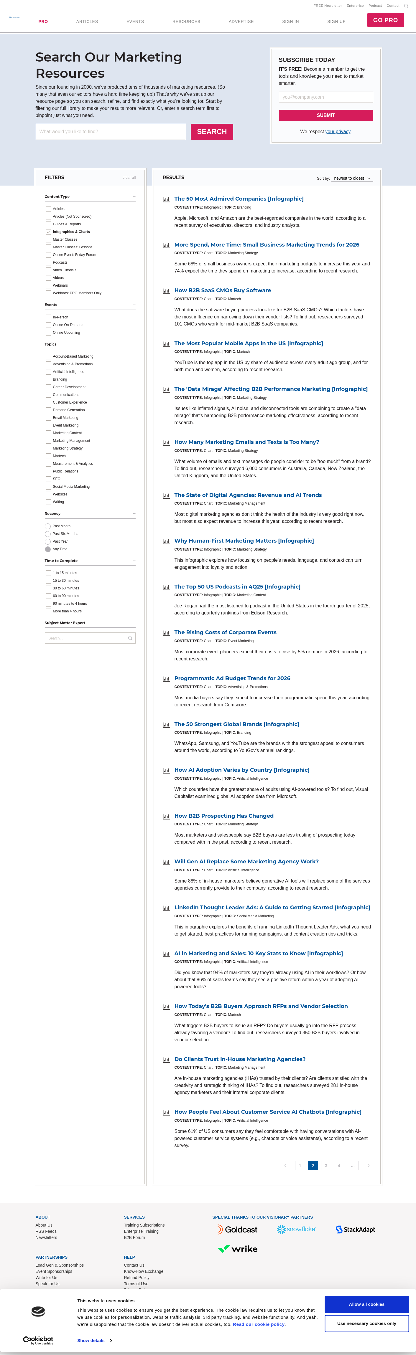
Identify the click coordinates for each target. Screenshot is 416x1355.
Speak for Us (48, 1284)
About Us (44, 1226)
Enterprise (355, 6)
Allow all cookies (367, 1307)
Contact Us (134, 1266)
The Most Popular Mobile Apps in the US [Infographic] (249, 344)
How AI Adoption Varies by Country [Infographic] (242, 771)
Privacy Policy (137, 1290)
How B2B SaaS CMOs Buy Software (223, 291)
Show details (91, 1343)
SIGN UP (336, 22)
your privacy (337, 132)
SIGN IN (290, 22)
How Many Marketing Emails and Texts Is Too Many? (247, 443)
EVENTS (135, 22)
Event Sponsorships (54, 1272)
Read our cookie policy (259, 1327)
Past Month (62, 527)
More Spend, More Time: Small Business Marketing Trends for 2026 (267, 246)
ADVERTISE (241, 22)
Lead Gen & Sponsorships (60, 1266)
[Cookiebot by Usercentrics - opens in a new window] (38, 1343)
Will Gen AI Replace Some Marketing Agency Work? (247, 863)
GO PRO (385, 20)
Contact (393, 6)
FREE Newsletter (328, 6)
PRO (43, 22)
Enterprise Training (141, 1232)
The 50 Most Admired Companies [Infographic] (239, 200)
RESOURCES (186, 22)
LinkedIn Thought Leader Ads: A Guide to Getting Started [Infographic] (273, 908)
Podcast (375, 6)
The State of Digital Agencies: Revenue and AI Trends (248, 496)
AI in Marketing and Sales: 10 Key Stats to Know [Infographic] (259, 954)
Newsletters (46, 1238)
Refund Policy (136, 1278)
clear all (129, 179)
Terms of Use (136, 1284)
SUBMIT (326, 116)
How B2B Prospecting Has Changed (224, 817)
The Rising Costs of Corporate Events (226, 633)
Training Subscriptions (144, 1226)
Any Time (60, 550)
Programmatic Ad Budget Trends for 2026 (233, 679)
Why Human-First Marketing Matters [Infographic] (244, 542)
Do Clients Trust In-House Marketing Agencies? (240, 1060)
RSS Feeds (46, 1232)
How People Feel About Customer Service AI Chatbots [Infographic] (268, 1113)
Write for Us (46, 1278)
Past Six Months (65, 535)
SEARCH (212, 133)
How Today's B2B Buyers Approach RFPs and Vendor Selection (261, 1007)
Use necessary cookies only (366, 1326)
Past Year (60, 543)
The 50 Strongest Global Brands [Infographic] (237, 725)
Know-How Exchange (144, 1272)
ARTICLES (87, 22)
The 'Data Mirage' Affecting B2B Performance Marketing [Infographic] (271, 390)
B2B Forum (134, 1238)
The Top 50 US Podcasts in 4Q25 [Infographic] (238, 588)
